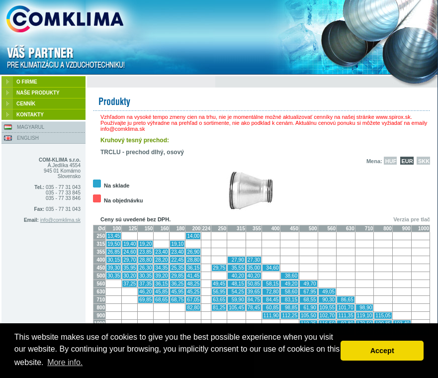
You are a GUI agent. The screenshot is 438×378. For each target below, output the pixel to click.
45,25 (193, 291)
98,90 (365, 307)
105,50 (308, 315)
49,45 (219, 283)
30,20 (129, 276)
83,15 (291, 299)
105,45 (236, 307)
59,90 (238, 299)
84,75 (254, 299)
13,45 (113, 236)
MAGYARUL (30, 127)
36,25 (177, 283)
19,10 (177, 244)
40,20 (238, 276)
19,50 (113, 244)
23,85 (145, 252)
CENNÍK (25, 103)
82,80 (193, 307)
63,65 (219, 299)
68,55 (310, 299)
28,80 (145, 260)
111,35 (345, 315)
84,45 (272, 299)
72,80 (272, 291)
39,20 (161, 276)
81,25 (219, 307)
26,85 (113, 252)
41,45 (193, 276)
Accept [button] (382, 351)
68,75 (177, 299)
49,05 (328, 291)
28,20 (161, 260)
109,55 (327, 307)
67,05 (193, 299)
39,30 (113, 268)
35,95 (129, 268)
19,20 (145, 244)
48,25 (193, 283)
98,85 (291, 307)
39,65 (254, 291)
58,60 (291, 291)
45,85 (161, 291)
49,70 (310, 283)
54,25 (238, 291)
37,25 (129, 283)
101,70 (345, 307)
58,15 (272, 283)
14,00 (193, 236)
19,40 (129, 244)
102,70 (327, 315)
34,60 (272, 268)
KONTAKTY (30, 114)
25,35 (177, 268)
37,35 (145, 283)
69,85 (145, 299)
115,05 (383, 315)
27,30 (254, 260)
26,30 (145, 268)
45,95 (177, 291)
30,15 (113, 260)
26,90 (193, 252)
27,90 (238, 260)
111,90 (271, 315)
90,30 (328, 299)
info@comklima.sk (60, 220)
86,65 (347, 299)
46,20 (145, 291)
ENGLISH (28, 138)
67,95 (310, 291)
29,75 (219, 268)
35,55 (238, 268)
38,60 (291, 276)
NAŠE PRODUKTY (38, 92)
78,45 (254, 307)
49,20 (291, 283)
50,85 (254, 283)
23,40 (161, 252)
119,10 (364, 315)
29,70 (129, 260)
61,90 (310, 307)
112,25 (289, 315)
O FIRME (26, 82)
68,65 (161, 299)
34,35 (161, 268)
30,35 (113, 276)
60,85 (272, 307)
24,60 (129, 252)
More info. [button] (65, 362)
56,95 (219, 291)
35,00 (254, 268)
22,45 (177, 260)
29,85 (177, 276)
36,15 (193, 268)
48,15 (238, 283)
